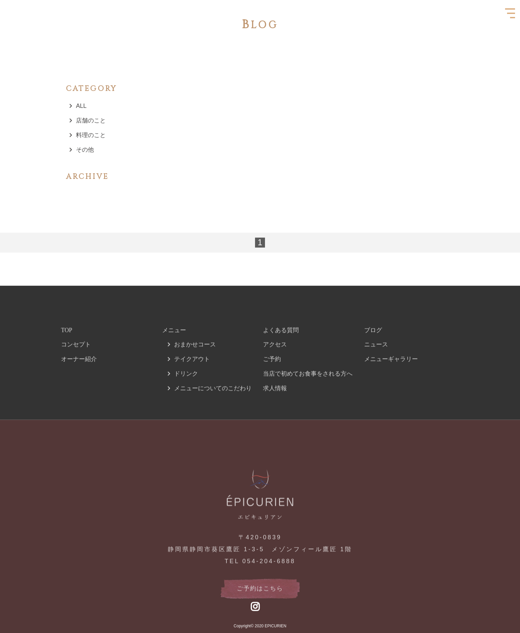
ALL (81, 106)
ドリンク (186, 388)
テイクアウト (192, 374)
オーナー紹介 (79, 374)
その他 (85, 149)
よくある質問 (281, 345)
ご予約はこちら (260, 603)
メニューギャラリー (391, 374)
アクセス (275, 359)
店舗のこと (91, 120)
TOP (66, 345)
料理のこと (91, 135)
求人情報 (275, 403)
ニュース (376, 359)
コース (207, 359)
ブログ (373, 345)
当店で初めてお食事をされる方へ (308, 388)
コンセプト (76, 359)
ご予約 (272, 374)
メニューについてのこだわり (213, 403)
